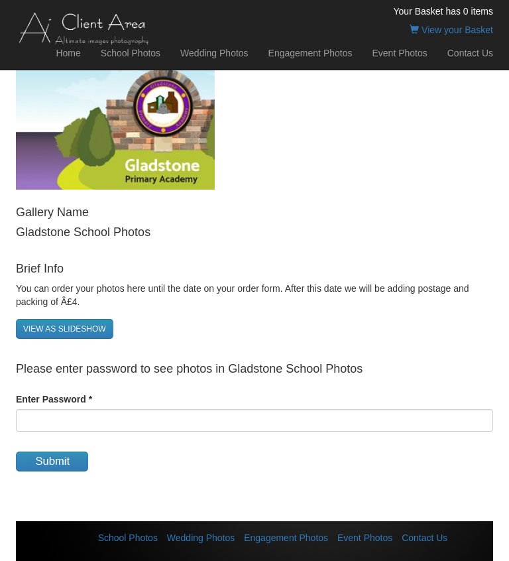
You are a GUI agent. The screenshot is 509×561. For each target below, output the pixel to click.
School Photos (130, 53)
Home (68, 53)
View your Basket (451, 30)
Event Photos (399, 53)
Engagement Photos (310, 53)
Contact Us (470, 53)
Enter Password (54, 399)
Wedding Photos (214, 53)
